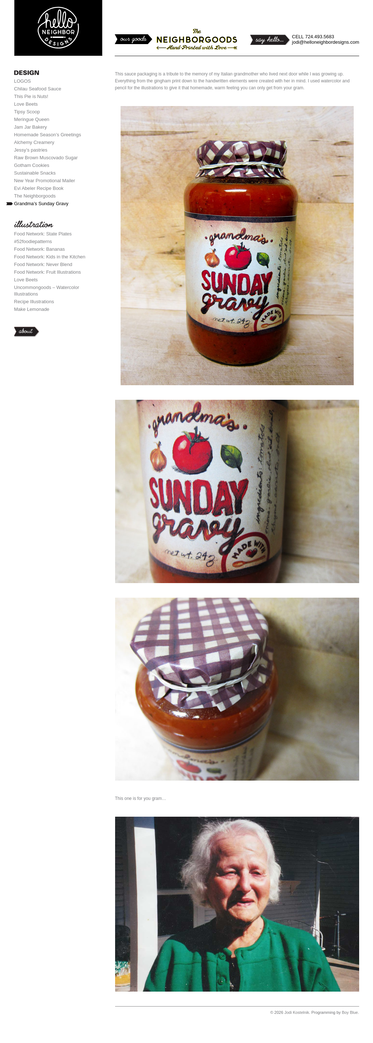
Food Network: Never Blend (43, 264)
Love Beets (26, 104)
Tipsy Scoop (27, 111)
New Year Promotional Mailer (44, 180)
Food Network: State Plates (43, 234)
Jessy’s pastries (31, 150)
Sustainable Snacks (35, 173)
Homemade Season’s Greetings (47, 134)
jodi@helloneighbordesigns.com (325, 42)
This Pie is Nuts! (31, 96)
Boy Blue (350, 1012)
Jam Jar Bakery (30, 127)
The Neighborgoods (35, 196)
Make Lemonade (32, 309)
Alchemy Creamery (34, 142)
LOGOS (22, 81)
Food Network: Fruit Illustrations (47, 272)
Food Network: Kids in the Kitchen (50, 256)
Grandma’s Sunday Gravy (41, 203)
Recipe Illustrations (34, 301)
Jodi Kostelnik (296, 1012)
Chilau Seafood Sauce (37, 88)
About (58, 331)
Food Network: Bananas (39, 249)
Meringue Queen (32, 119)
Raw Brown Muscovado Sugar (46, 157)
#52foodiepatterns (33, 241)
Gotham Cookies (32, 165)
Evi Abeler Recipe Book (39, 188)
